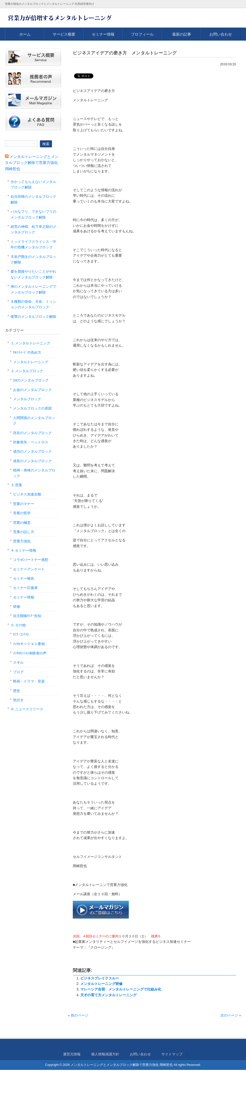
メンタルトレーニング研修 (101, 984)
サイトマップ (171, 1054)
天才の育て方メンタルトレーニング (108, 995)
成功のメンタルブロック (32, 451)
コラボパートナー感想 (30, 560)
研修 (16, 607)
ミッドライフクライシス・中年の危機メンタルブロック (33, 244)
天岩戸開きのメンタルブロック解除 (33, 259)
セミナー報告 (23, 578)
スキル (18, 662)
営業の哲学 (22, 513)
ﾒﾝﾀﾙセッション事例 (29, 644)
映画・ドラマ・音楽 (29, 681)
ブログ (18, 672)
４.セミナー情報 (23, 550)
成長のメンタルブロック (32, 461)
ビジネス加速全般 (27, 494)
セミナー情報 (103, 34)
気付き (18, 700)
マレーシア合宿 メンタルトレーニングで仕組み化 (120, 989)
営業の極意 (22, 523)
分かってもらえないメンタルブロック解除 (33, 184)
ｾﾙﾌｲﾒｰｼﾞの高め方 (27, 352)
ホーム (25, 34)
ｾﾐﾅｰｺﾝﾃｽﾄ (21, 634)
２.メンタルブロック (27, 371)
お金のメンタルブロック (32, 390)
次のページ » (230, 1015)
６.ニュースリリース (27, 709)
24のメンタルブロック (31, 380)
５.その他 (18, 625)
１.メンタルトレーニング (30, 343)
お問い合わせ (220, 34)
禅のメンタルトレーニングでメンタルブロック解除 (33, 289)
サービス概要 (64, 34)
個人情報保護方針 (105, 1054)
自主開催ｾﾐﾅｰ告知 (27, 616)
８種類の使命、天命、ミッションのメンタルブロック (33, 304)
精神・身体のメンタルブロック (34, 473)
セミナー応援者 (25, 588)
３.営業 (16, 485)
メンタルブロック (27, 399)
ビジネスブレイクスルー (99, 978)
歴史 (16, 691)
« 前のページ (78, 1015)
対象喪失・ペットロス (30, 442)
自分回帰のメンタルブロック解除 (33, 199)
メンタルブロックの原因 (32, 408)
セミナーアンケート (29, 569)
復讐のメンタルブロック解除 (33, 317)
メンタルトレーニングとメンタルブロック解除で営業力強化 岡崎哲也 (31, 162)
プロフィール (142, 34)
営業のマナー (23, 504)
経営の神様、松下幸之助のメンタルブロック (33, 229)
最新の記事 (181, 34)
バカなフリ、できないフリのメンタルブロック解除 (33, 214)
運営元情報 (72, 1054)
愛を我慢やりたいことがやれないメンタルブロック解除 (33, 274)
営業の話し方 (23, 532)
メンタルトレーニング (30, 362)
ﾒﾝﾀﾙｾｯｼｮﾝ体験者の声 (29, 653)
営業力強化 (22, 541)
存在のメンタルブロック (32, 433)
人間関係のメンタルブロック (34, 420)
